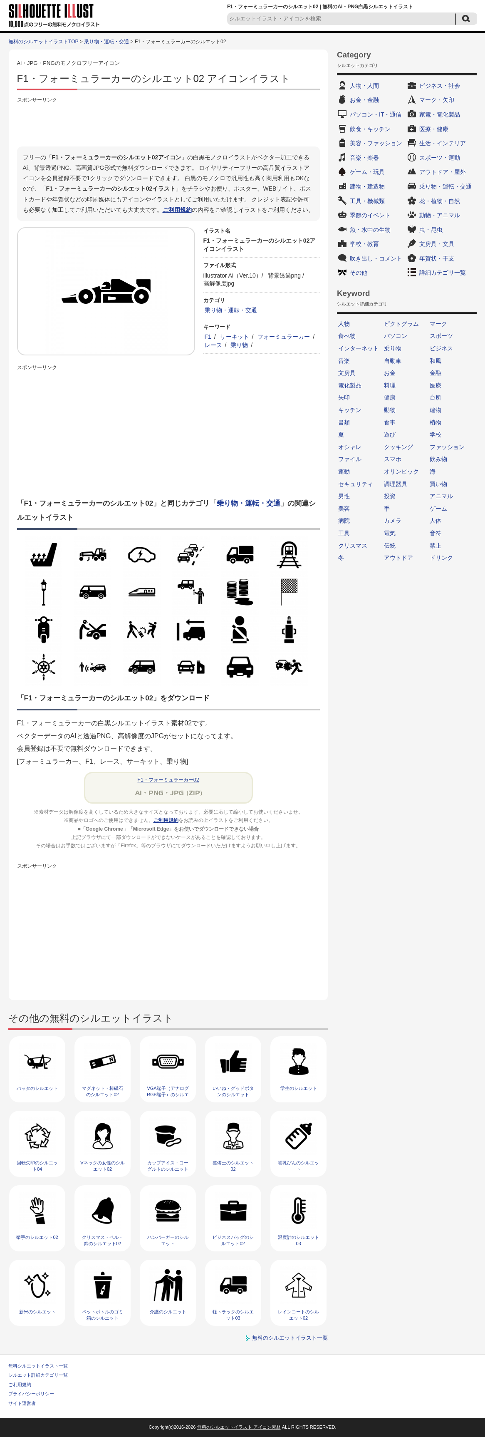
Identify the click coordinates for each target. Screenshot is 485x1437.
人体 (435, 520)
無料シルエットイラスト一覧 (38, 1365)
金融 (435, 373)
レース (213, 345)
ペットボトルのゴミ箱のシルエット (102, 1314)
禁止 (435, 545)
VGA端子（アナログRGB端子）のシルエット (168, 1095)
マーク (438, 323)
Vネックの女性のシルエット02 (102, 1165)
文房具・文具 (436, 244)
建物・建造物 (367, 186)
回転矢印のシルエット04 (37, 1165)
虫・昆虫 (431, 229)
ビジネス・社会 (439, 85)
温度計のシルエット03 (298, 1240)
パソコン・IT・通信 (375, 114)
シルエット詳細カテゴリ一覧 (38, 1374)
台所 (435, 397)
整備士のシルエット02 (233, 1165)
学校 (435, 434)
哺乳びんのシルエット (298, 1165)
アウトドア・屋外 (442, 172)
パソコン (395, 336)
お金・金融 (364, 100)
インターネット (358, 348)
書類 (344, 422)
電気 (390, 533)
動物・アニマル (439, 215)
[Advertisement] (168, 123)
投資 (390, 496)
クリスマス (352, 545)
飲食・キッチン (370, 129)
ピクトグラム (401, 323)
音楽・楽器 (364, 157)
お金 (390, 373)
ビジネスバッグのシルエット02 (233, 1240)
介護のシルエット (168, 1311)
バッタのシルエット (37, 1088)
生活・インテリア (442, 143)
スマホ (392, 459)
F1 (208, 336)
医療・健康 (433, 129)
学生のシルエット (298, 1088)
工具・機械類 (367, 201)
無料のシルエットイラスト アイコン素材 (239, 1427)
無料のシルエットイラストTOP (43, 42)
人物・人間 (364, 85)
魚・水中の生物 (370, 229)
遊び (390, 434)
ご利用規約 (177, 209)
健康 (390, 397)
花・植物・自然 (439, 201)
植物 (435, 422)
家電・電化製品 (439, 114)
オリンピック (401, 471)
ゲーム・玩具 (367, 172)
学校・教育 (364, 244)
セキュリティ (355, 484)
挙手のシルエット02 (37, 1237)
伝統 (390, 545)
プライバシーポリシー (31, 1393)
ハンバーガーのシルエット (167, 1240)
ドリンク (441, 557)
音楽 (344, 360)
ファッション (447, 447)
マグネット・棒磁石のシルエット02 (102, 1091)
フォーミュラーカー (283, 336)
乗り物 (239, 345)
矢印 (344, 397)
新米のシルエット (37, 1311)
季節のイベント (370, 215)
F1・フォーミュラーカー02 (168, 780)
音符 (435, 533)
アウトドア (398, 557)
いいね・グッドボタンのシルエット (233, 1091)
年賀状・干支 (436, 258)
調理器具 (395, 484)
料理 (390, 385)
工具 (344, 533)
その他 (358, 272)
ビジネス (441, 348)
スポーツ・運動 (439, 157)
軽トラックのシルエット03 (233, 1314)
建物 (435, 410)
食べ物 (347, 336)
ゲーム (438, 508)
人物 (344, 323)
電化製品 (349, 385)
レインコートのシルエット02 (298, 1314)
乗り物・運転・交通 (106, 42)
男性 (344, 496)
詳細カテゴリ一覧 (442, 272)
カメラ (392, 520)
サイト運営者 (22, 1403)
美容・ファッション (376, 143)
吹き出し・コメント (376, 258)
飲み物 (438, 459)
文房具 (347, 373)
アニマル (441, 496)
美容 (344, 508)
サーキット (234, 336)
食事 (390, 422)
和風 (435, 360)
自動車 (392, 360)
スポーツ (441, 336)
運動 (344, 471)
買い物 (438, 484)
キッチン (349, 410)
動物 (390, 410)
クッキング (398, 447)
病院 (344, 520)
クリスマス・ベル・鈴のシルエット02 (102, 1240)
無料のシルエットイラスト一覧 (290, 1338)
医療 (435, 385)
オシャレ (349, 447)
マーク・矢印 (436, 100)
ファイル (349, 459)
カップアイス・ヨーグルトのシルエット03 (167, 1169)
